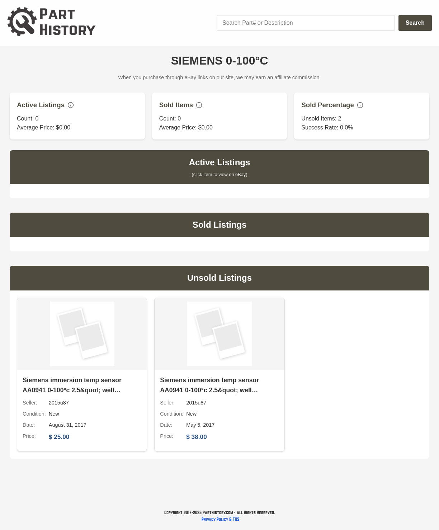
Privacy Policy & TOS (220, 519)
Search (415, 23)
